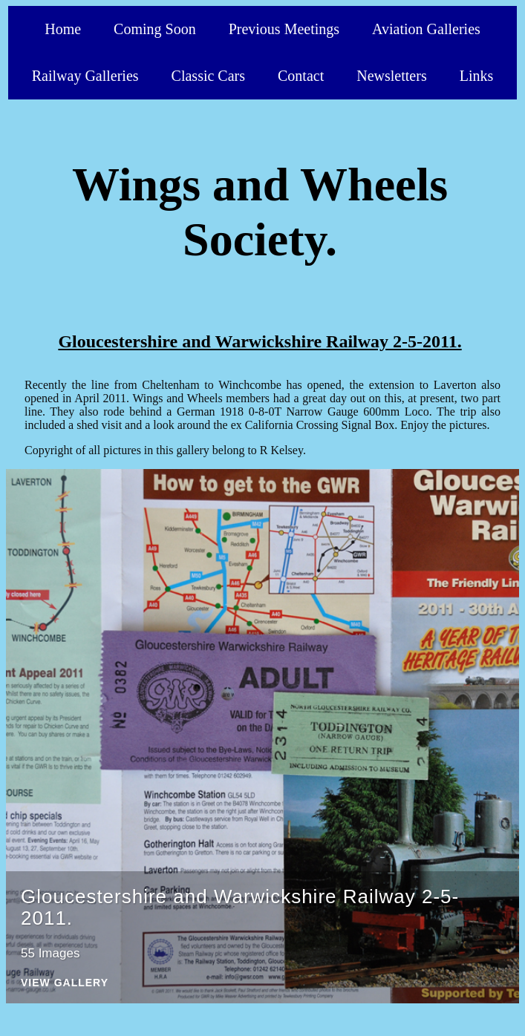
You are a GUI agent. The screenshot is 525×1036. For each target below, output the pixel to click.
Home (63, 29)
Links (477, 76)
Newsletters (391, 76)
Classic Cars (208, 76)
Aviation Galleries (426, 29)
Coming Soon (155, 29)
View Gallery (64, 983)
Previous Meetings (284, 29)
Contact (301, 76)
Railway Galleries (85, 76)
